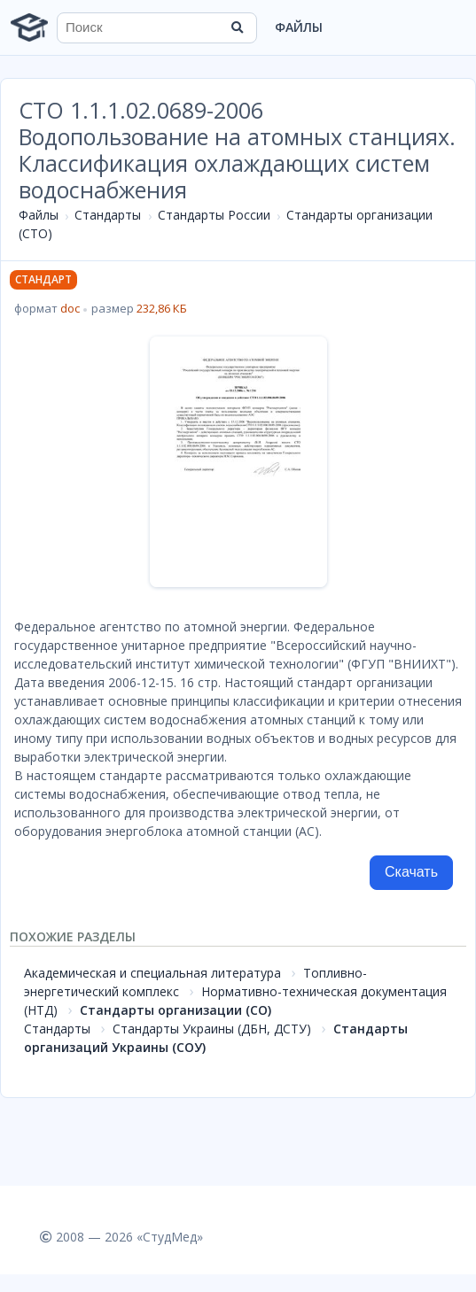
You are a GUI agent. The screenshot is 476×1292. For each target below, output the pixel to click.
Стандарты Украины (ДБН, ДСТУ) (212, 1028)
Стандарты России (214, 214)
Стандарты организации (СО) (175, 1010)
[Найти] (237, 27)
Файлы (299, 27)
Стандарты (107, 214)
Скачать (411, 871)
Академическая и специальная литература (152, 972)
